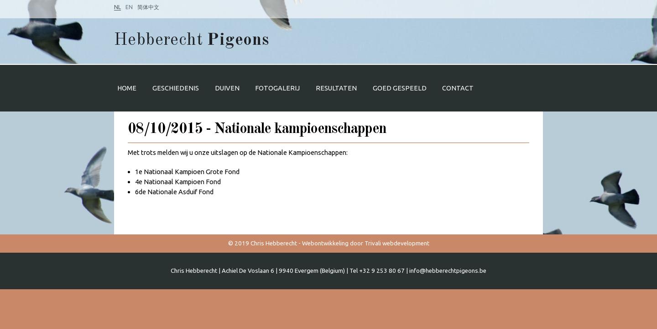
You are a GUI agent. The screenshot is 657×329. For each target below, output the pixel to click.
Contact (458, 88)
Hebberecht (191, 40)
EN (129, 7)
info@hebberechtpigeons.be (447, 270)
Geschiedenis (175, 88)
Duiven (227, 88)
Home (126, 88)
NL (117, 7)
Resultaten (336, 88)
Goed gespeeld (400, 88)
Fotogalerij (277, 88)
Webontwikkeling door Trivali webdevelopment (365, 243)
